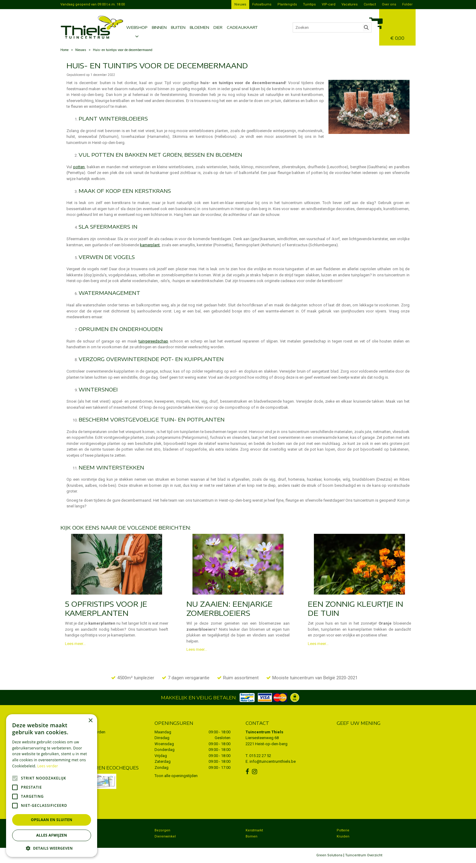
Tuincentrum (73, 830)
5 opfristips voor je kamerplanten (106, 608)
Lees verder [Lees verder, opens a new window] (47, 766)
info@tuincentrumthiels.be (273, 761)
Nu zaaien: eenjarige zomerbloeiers (229, 608)
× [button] (90, 720)
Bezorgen (162, 830)
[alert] (51, 785)
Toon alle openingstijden (176, 775)
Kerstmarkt (254, 830)
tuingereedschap (153, 341)
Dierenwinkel (165, 836)
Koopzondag (73, 836)
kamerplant (150, 245)
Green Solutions (329, 855)
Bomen (251, 836)
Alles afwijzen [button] (51, 835)
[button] (51, 848)
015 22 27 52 (260, 755)
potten (79, 167)
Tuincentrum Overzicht (363, 855)
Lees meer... (75, 643)
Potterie (343, 830)
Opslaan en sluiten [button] (52, 819)
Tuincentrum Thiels (264, 732)
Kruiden (343, 836)
